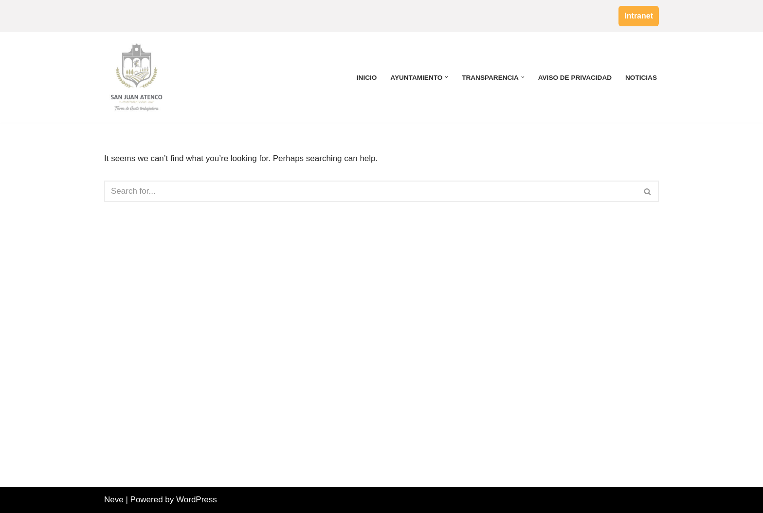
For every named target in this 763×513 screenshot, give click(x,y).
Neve (114, 499)
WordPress (196, 499)
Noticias (641, 77)
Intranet (638, 16)
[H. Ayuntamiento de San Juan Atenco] (137, 77)
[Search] (370, 191)
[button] (446, 77)
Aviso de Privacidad (575, 77)
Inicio (367, 77)
